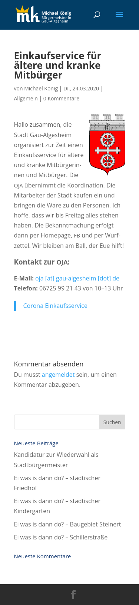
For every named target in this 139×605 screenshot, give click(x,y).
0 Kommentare (61, 98)
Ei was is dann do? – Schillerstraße (61, 537)
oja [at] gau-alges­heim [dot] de (77, 278)
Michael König (41, 88)
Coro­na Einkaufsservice (55, 306)
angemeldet (58, 374)
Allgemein (26, 98)
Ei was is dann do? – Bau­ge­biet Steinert (67, 524)
